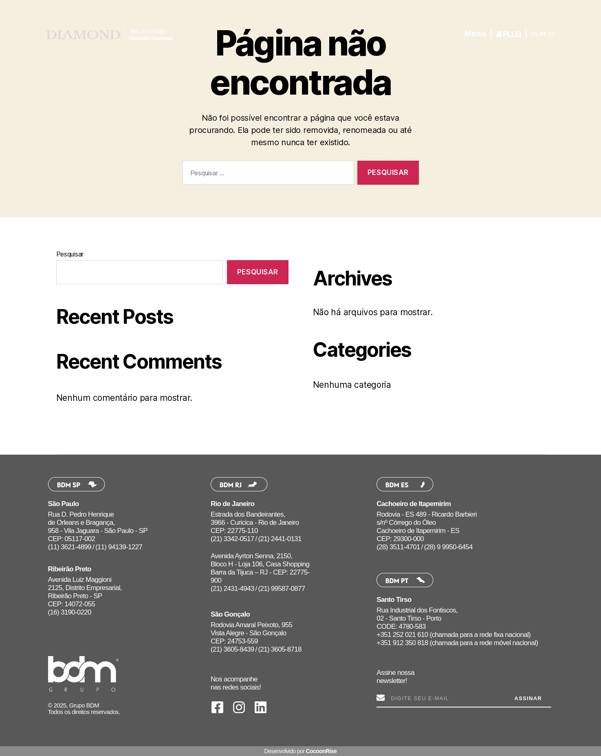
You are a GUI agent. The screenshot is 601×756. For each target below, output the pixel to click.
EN (534, 34)
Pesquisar (70, 254)
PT (543, 34)
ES (551, 34)
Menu (475, 33)
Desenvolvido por (300, 751)
